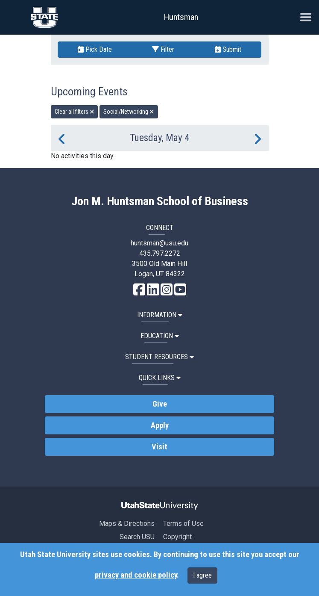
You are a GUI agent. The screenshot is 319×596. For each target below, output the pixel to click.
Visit (159, 446)
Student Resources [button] (159, 356)
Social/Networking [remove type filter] (128, 111)
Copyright (177, 537)
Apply (160, 425)
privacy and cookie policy (136, 575)
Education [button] (159, 335)
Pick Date (95, 49)
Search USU (137, 537)
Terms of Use (183, 523)
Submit (228, 49)
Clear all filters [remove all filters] (74, 111)
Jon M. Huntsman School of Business (159, 201)
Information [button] (159, 315)
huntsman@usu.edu (159, 243)
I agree (202, 575)
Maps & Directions (127, 523)
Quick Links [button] (160, 377)
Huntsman (181, 17)
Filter (163, 49)
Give (159, 404)
